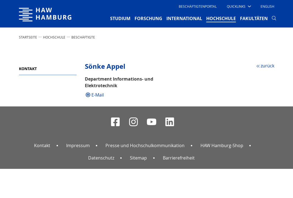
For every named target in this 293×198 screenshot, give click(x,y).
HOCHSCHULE (54, 37)
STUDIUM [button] (120, 18)
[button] (238, 6)
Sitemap (138, 158)
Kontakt (28, 68)
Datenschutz (101, 158)
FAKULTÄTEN (254, 18)
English (267, 6)
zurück (267, 66)
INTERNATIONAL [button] (184, 18)
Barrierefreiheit (179, 158)
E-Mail (97, 95)
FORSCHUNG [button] (148, 18)
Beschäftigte (83, 37)
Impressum (78, 145)
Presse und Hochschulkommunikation (145, 145)
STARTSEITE (28, 37)
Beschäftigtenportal (198, 6)
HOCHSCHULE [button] (221, 18)
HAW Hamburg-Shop (221, 145)
